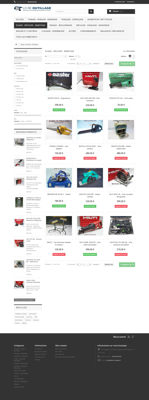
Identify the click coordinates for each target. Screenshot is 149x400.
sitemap (37, 359)
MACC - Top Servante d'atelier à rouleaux (59, 243)
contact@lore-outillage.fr (113, 360)
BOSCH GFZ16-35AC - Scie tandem (90, 147)
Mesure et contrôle (26, 31)
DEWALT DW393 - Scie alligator (59, 147)
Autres (72, 31)
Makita (24, 323)
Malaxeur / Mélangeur (112, 31)
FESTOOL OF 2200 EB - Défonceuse (33, 260)
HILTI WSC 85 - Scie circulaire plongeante (121, 195)
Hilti (18, 105)
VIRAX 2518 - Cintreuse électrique (33, 281)
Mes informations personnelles (65, 357)
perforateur (32, 314)
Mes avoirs (58, 351)
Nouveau (20, 76)
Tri (46, 56)
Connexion (130, 1)
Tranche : (17, 112)
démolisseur (19, 320)
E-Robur (19, 97)
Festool (20, 102)
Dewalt (19, 94)
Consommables (88, 31)
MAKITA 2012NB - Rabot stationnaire (121, 147)
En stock (20, 68)
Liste (134, 56)
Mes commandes (60, 349)
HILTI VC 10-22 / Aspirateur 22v (32, 178)
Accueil (20, 19)
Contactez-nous (120, 1)
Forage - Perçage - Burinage (42, 19)
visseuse (36, 320)
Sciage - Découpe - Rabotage (30, 25)
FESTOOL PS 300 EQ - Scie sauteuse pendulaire (121, 243)
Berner (19, 88)
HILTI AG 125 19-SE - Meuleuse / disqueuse (33, 219)
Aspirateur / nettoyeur (99, 19)
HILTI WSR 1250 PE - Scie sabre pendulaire (90, 243)
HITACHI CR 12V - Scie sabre (121, 98)
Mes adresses (59, 354)
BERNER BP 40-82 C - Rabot (59, 194)
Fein (18, 100)
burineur (28, 320)
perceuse (29, 317)
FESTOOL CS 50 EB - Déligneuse (34, 138)
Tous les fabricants (26, 37)
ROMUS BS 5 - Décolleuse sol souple (33, 159)
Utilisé (20, 78)
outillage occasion (21, 314)
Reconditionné (21, 81)
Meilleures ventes (40, 354)
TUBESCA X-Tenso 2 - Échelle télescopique (34, 199)
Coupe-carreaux (19, 387)
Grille (130, 56)
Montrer (71, 56)
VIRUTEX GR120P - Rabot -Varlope (90, 195)
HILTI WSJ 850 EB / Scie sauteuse (90, 99)
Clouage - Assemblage (53, 31)
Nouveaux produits (26, 132)
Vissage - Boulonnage (60, 25)
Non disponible (22, 66)
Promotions (38, 349)
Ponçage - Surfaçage (72, 19)
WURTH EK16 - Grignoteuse (59, 98)
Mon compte (61, 345)
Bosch (19, 91)
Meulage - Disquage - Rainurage (92, 25)
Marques (16, 384)
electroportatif (19, 317)
